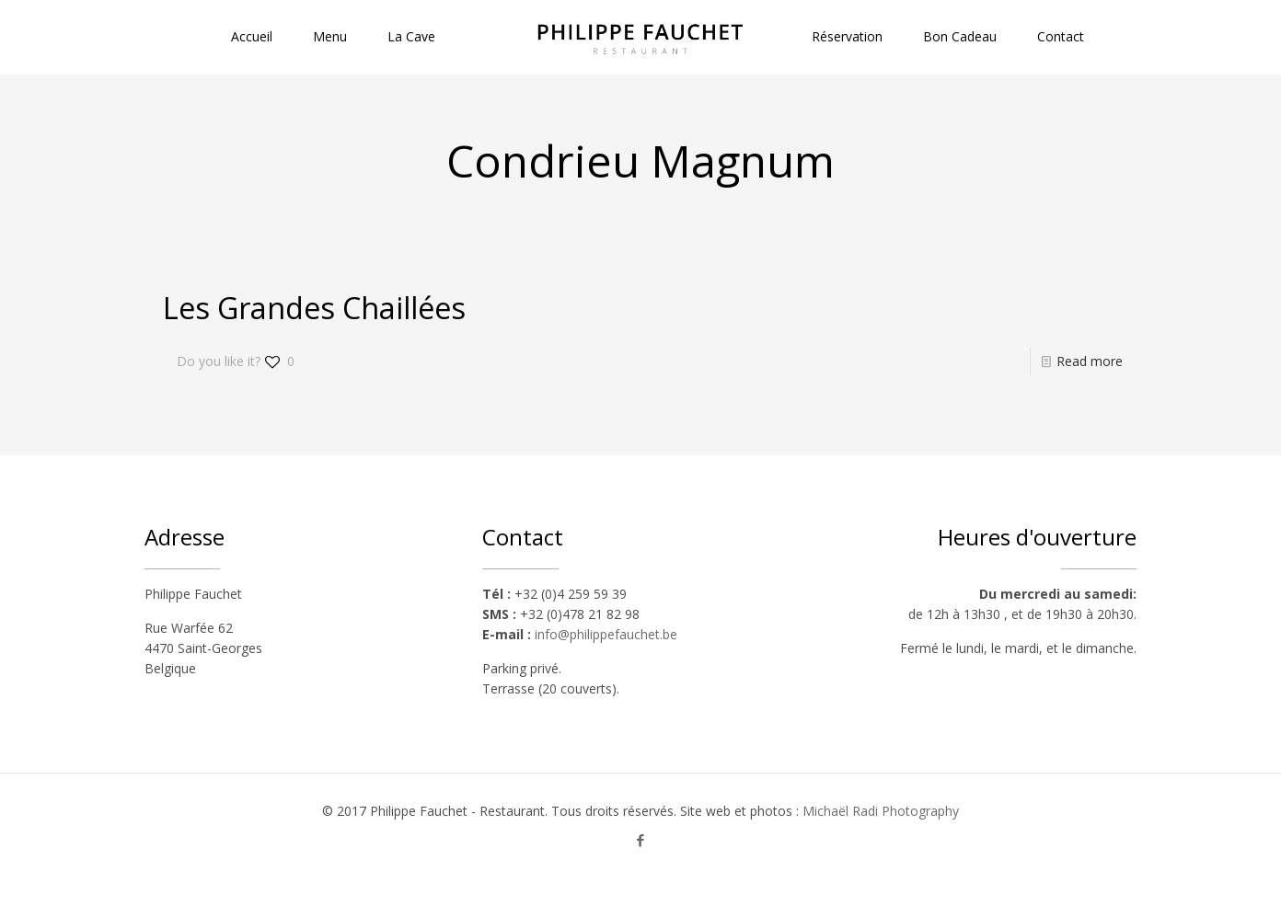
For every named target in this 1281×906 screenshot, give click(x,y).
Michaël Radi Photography (880, 811)
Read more (1089, 361)
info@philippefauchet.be (606, 634)
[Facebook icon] (641, 840)
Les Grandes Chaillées (314, 307)
